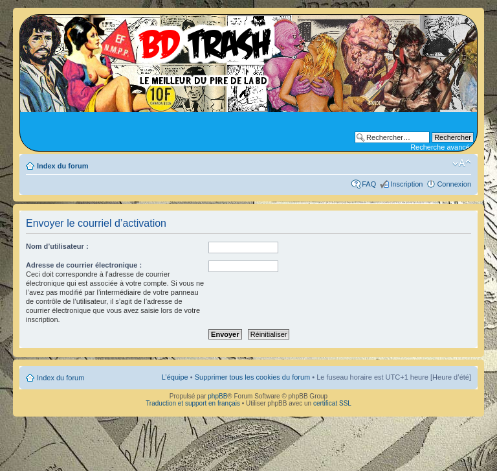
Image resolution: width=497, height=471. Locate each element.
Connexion (454, 184)
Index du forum (62, 166)
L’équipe (175, 377)
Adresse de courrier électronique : (84, 265)
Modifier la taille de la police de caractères (461, 163)
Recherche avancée (442, 147)
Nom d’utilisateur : (57, 246)
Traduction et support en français (193, 403)
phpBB (217, 396)
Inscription (406, 184)
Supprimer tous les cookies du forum (253, 377)
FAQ (369, 184)
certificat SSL (332, 403)
